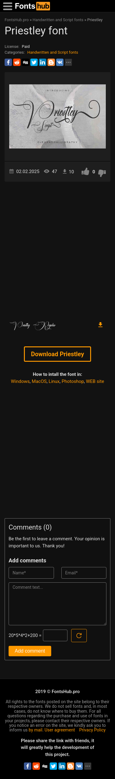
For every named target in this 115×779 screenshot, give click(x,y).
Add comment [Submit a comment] (30, 651)
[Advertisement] (57, 248)
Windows (20, 381)
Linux (54, 381)
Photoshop (73, 381)
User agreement (59, 729)
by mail (36, 729)
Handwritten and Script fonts (52, 52)
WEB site (95, 381)
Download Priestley (57, 354)
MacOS (39, 381)
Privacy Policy (92, 729)
